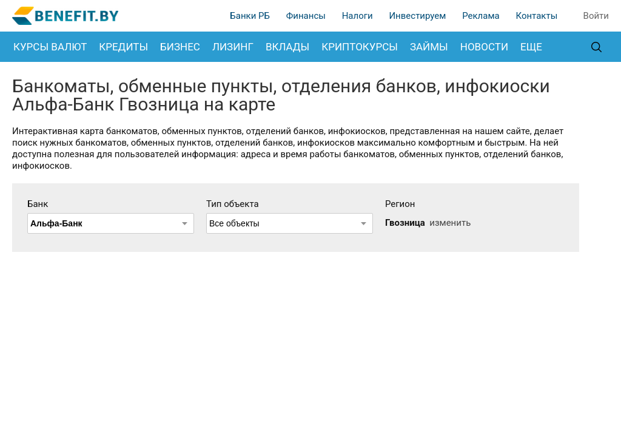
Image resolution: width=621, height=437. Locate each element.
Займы (429, 47)
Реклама (481, 15)
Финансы (306, 15)
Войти (596, 15)
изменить (450, 222)
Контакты (536, 15)
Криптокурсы (359, 47)
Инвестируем (417, 15)
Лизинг (232, 47)
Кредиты (123, 47)
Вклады (287, 47)
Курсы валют (50, 47)
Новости (484, 47)
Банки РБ (250, 15)
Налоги (357, 15)
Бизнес (180, 47)
